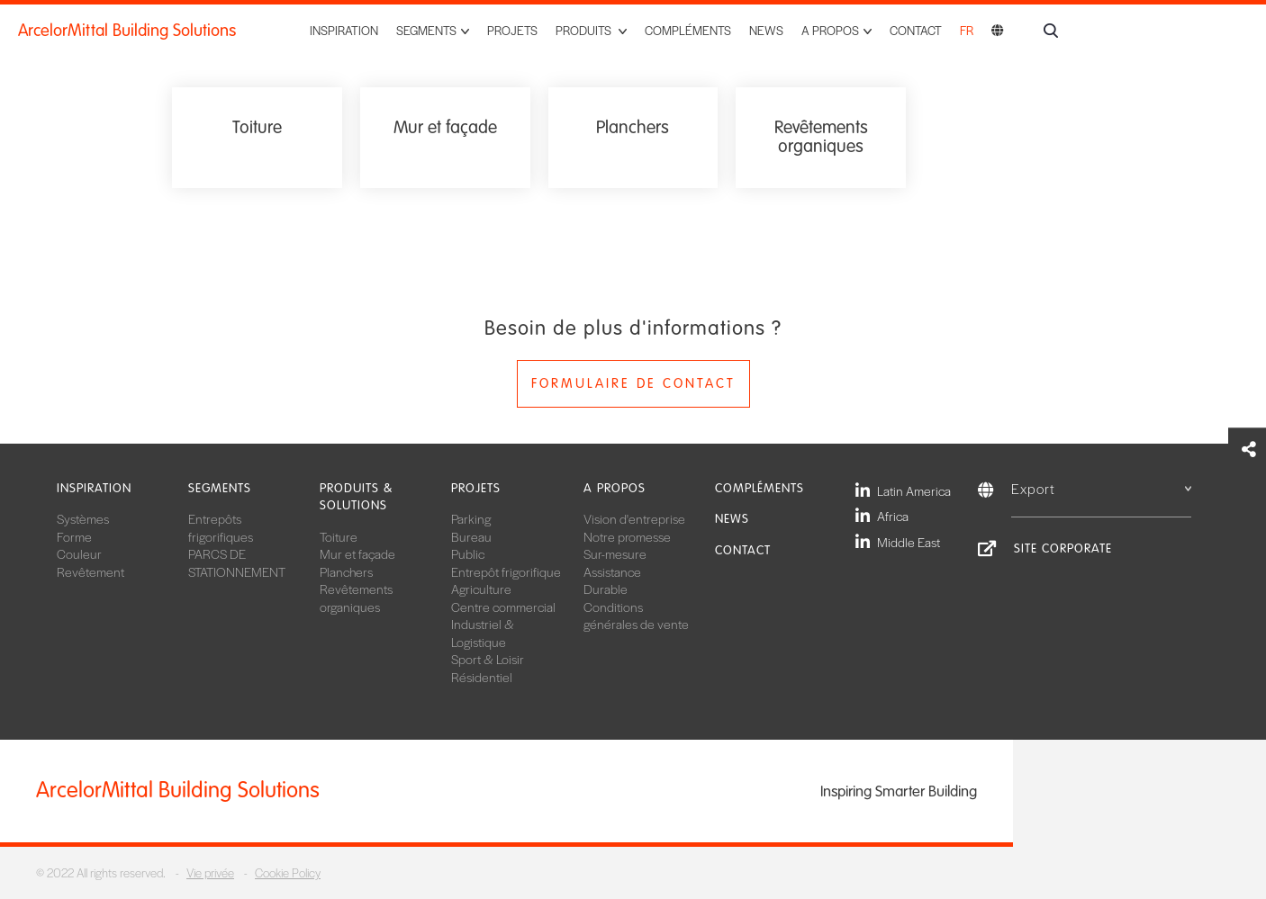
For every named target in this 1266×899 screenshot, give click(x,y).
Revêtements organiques (356, 598)
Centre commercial (503, 607)
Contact (916, 30)
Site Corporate (1063, 548)
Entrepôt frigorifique (506, 571)
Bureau (471, 536)
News (766, 30)
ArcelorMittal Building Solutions (127, 30)
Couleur (79, 553)
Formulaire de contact (633, 383)
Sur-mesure (615, 553)
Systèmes (83, 518)
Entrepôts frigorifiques (220, 527)
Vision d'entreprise (634, 518)
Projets (512, 30)
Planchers (346, 571)
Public (467, 553)
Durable (605, 589)
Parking (471, 518)
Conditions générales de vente (636, 616)
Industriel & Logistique (482, 633)
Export (1101, 488)
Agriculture (481, 589)
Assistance (612, 571)
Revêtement (90, 571)
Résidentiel (481, 677)
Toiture (338, 536)
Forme (74, 536)
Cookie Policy (288, 872)
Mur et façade (357, 553)
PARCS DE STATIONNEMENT (236, 562)
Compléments (688, 30)
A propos (614, 488)
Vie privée (210, 872)
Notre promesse (627, 536)
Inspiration (344, 30)
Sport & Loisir (487, 659)
